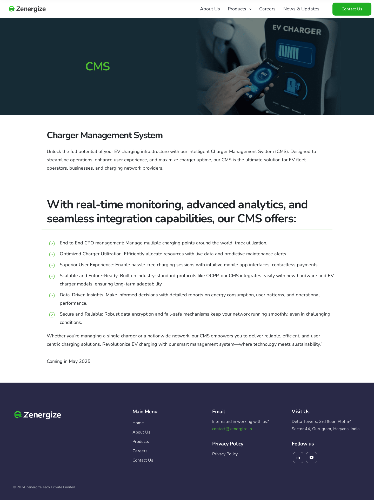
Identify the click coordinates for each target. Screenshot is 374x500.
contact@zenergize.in (232, 429)
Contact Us (352, 9)
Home (138, 423)
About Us (210, 9)
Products (237, 9)
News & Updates (301, 9)
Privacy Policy (225, 454)
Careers (267, 9)
